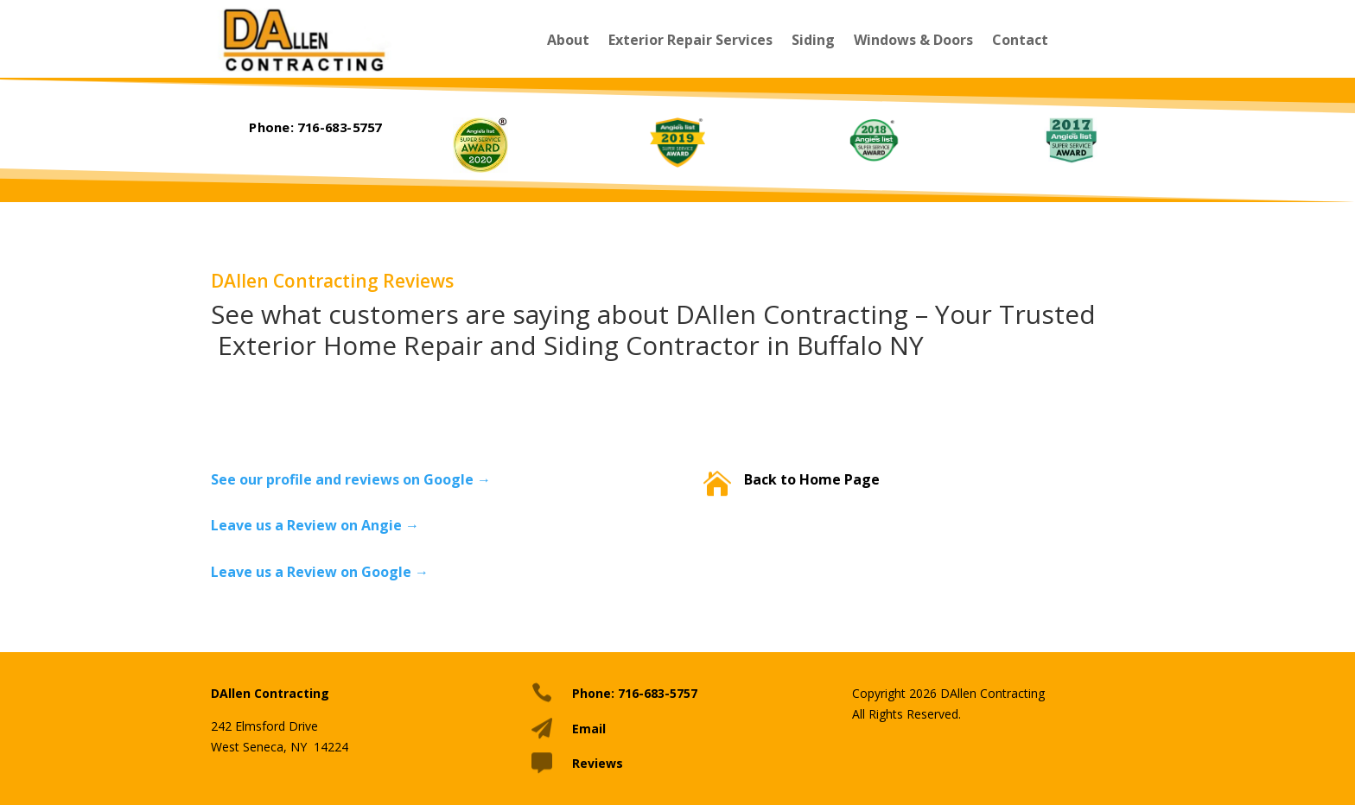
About (568, 39)
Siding (813, 39)
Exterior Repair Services (690, 39)
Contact (1020, 39)
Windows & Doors (913, 39)
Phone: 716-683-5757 (315, 127)
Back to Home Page (812, 479)
